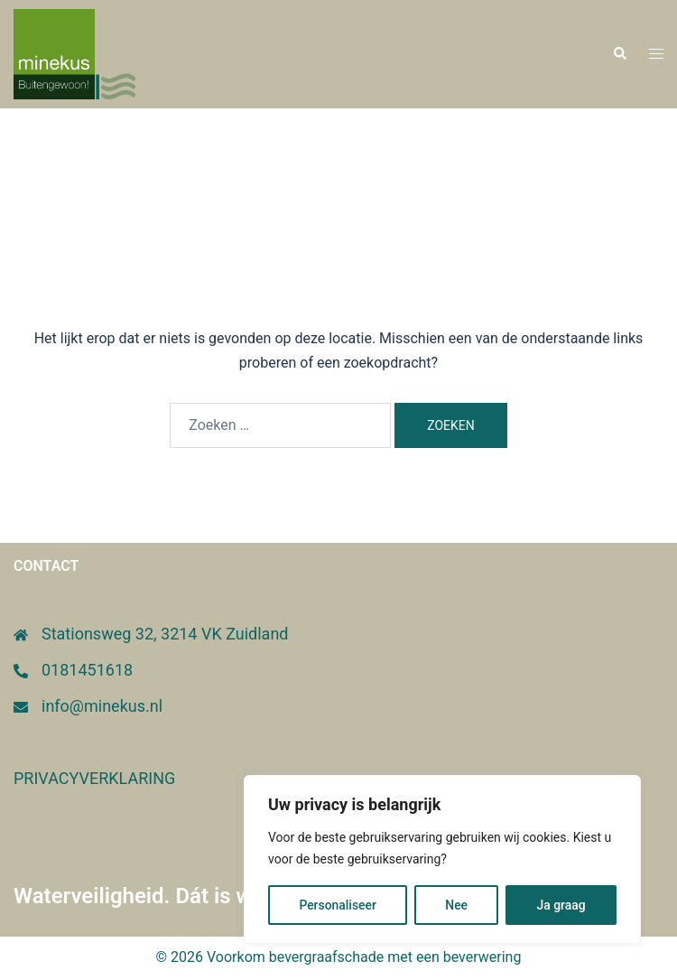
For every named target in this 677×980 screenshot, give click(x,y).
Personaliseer (337, 905)
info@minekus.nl (102, 705)
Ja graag (560, 905)
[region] (442, 860)
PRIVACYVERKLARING (94, 778)
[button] (619, 54)
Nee (456, 905)
